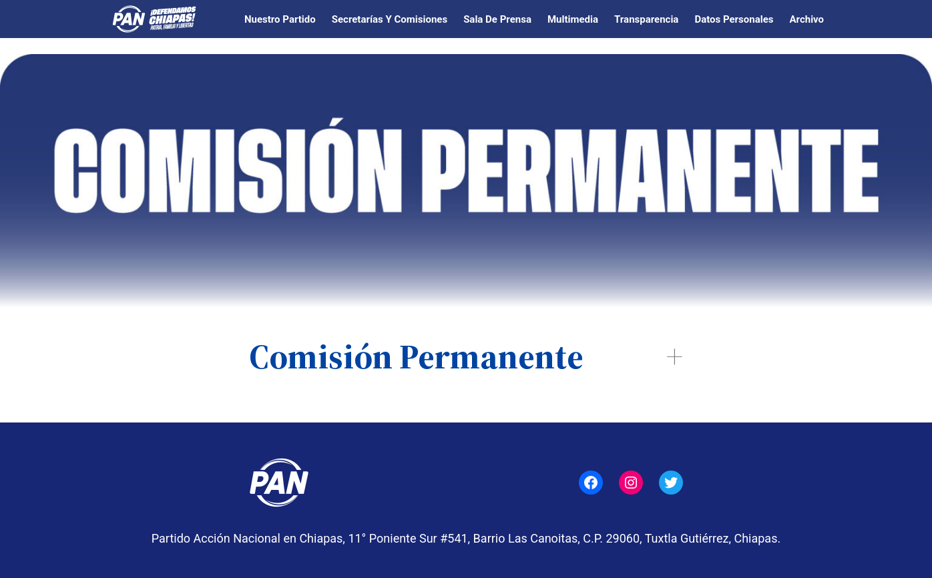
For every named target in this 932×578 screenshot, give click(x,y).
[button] (466, 356)
